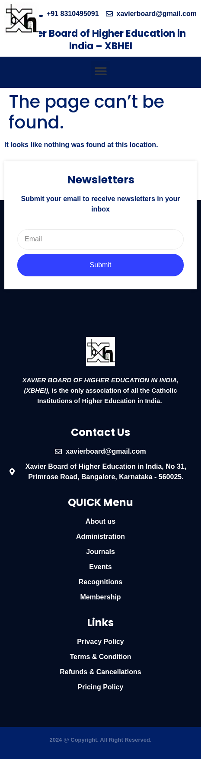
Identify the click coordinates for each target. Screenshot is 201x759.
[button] (100, 70)
